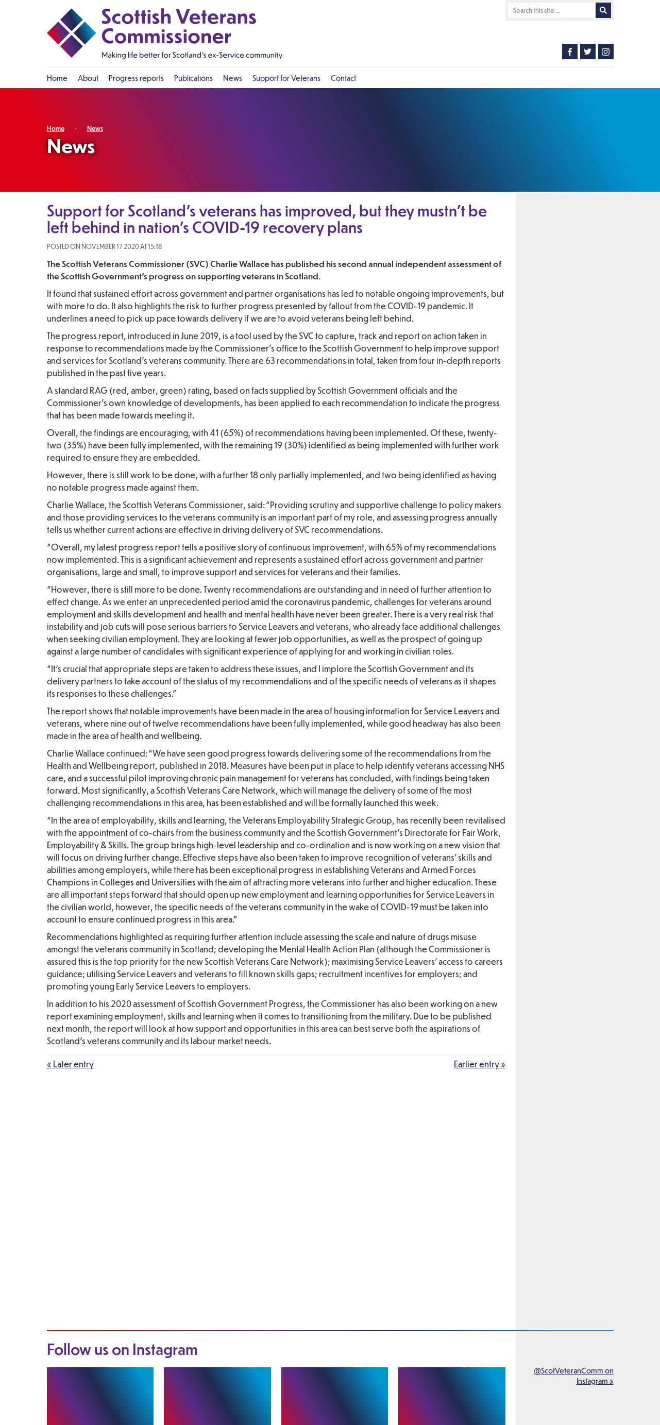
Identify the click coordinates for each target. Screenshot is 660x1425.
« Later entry (70, 1064)
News (95, 128)
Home (55, 128)
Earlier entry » (479, 1064)
